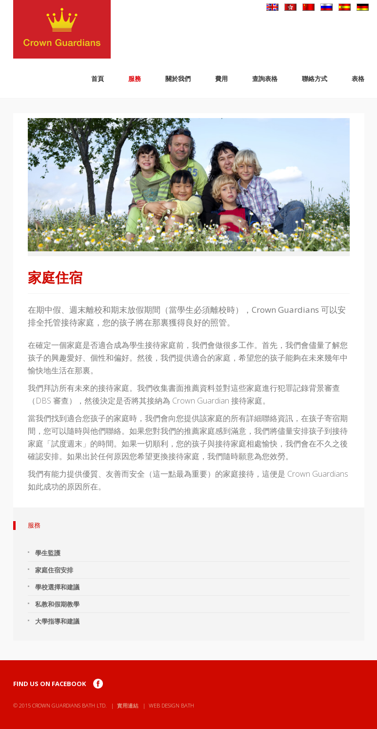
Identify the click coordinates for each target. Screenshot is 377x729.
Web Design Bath (171, 705)
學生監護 (47, 552)
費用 (221, 78)
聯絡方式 (314, 78)
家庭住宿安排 (54, 570)
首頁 (97, 78)
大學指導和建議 (57, 621)
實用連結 (128, 705)
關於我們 (178, 78)
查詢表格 (265, 78)
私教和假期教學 (57, 604)
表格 (358, 78)
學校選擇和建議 (57, 587)
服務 (134, 78)
